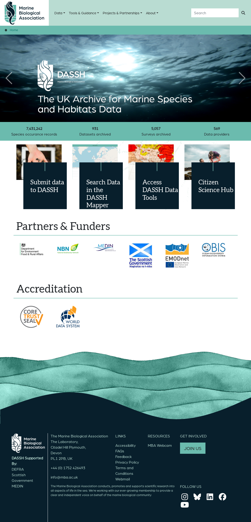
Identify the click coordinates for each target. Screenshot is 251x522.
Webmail (122, 478)
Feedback (123, 456)
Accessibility (125, 445)
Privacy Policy (127, 462)
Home (14, 30)
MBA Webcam (160, 445)
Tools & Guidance (82, 13)
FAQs (119, 450)
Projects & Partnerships (121, 13)
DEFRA (18, 469)
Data (58, 13)
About (151, 13)
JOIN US (193, 448)
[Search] (215, 12)
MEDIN (17, 485)
